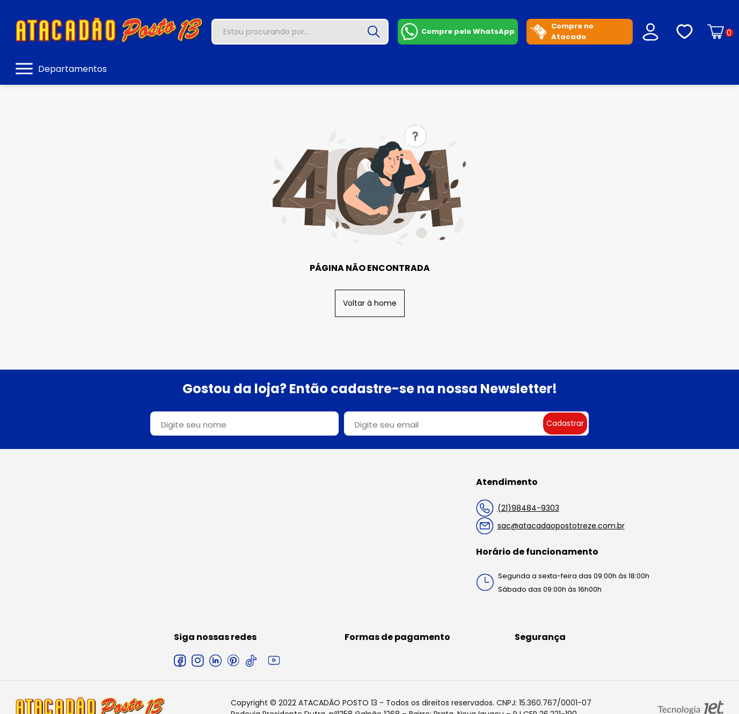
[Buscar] (373, 32)
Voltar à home (370, 303)
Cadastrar (565, 423)
